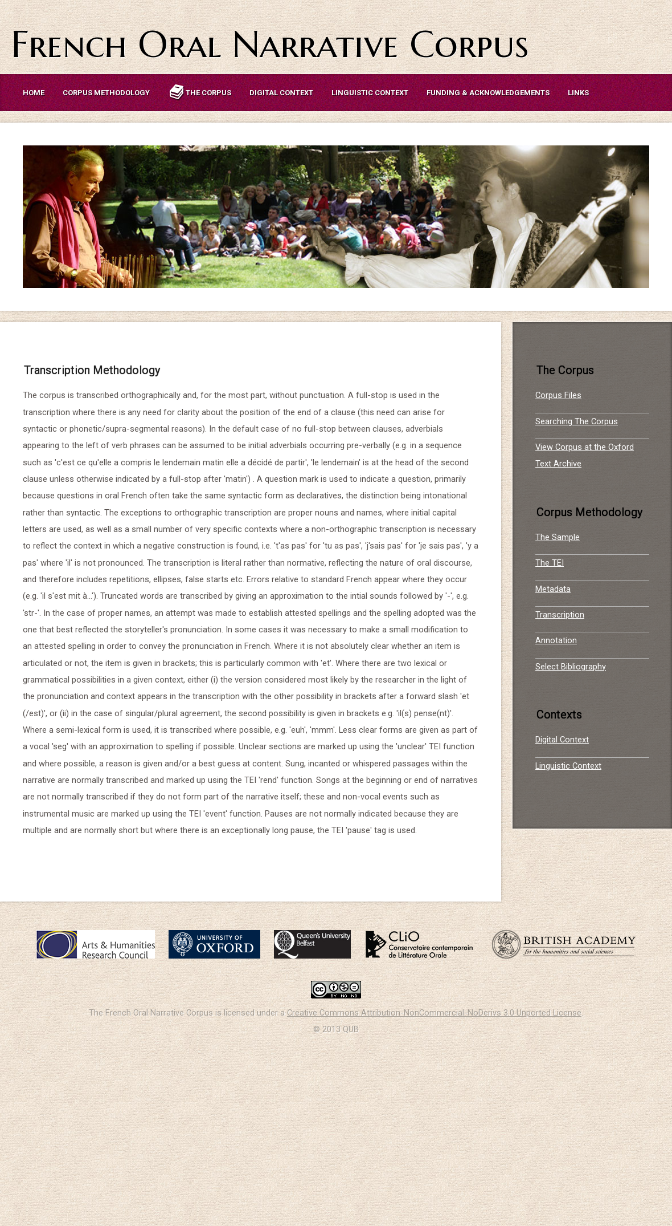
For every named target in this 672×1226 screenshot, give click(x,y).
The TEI (549, 563)
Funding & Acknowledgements (488, 92)
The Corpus (199, 92)
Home (33, 92)
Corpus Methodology (106, 92)
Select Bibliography (570, 666)
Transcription (559, 615)
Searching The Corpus (576, 421)
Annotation (556, 640)
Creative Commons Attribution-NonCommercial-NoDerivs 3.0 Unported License (434, 1013)
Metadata (553, 589)
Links (578, 92)
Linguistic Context (369, 92)
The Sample (557, 537)
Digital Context (281, 92)
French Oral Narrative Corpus (269, 44)
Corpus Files (558, 395)
